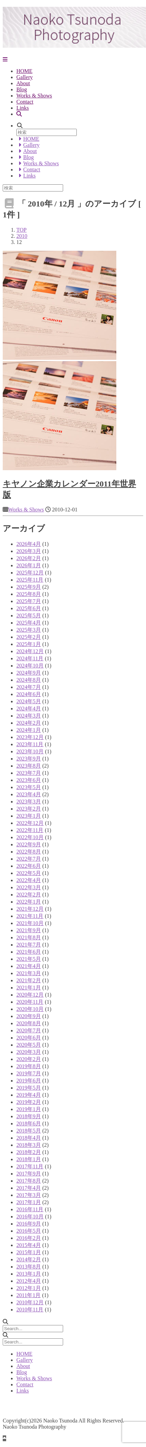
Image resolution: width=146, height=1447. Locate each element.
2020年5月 (28, 1045)
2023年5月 (28, 787)
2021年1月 (28, 987)
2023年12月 (30, 737)
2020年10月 (30, 1009)
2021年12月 (30, 909)
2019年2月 (28, 1102)
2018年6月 (28, 1123)
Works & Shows (34, 95)
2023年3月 (28, 801)
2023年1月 (28, 816)
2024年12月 (30, 651)
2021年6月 (28, 952)
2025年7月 (28, 601)
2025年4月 (28, 623)
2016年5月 (28, 1231)
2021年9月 (28, 930)
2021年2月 (28, 980)
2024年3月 (28, 716)
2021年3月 (28, 973)
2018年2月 (28, 1152)
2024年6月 (28, 694)
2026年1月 (28, 565)
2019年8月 (28, 1066)
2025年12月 (30, 572)
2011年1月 (28, 1295)
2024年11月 (29, 658)
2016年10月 (30, 1216)
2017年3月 (28, 1195)
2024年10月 (30, 665)
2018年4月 (28, 1138)
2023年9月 (28, 758)
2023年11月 (29, 744)
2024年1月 (28, 730)
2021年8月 (28, 937)
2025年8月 (28, 594)
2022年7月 (28, 859)
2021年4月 (28, 966)
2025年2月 (28, 637)
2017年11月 (29, 1166)
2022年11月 (29, 830)
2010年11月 (29, 1309)
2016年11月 (29, 1209)
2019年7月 (28, 1073)
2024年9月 (28, 673)
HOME (24, 71)
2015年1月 (28, 1252)
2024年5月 (28, 701)
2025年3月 (28, 630)
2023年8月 (28, 766)
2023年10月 (30, 751)
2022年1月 (28, 902)
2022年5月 (28, 873)
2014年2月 (28, 1259)
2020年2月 (28, 1059)
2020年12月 (30, 995)
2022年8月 (28, 852)
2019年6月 (28, 1080)
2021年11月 (29, 916)
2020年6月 (28, 1038)
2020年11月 (29, 1002)
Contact (24, 102)
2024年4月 (28, 708)
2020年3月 (28, 1052)
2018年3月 (28, 1145)
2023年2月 (28, 809)
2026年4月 (28, 544)
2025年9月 (28, 587)
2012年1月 (28, 1288)
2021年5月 (28, 959)
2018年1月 (28, 1159)
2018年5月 (28, 1131)
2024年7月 (28, 687)
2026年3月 (28, 551)
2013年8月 (28, 1266)
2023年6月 (28, 780)
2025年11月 (29, 580)
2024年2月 (28, 723)
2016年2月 (28, 1238)
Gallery (24, 77)
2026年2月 (28, 558)
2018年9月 (28, 1116)
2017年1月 (28, 1202)
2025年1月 (28, 644)
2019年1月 (28, 1109)
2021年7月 (28, 945)
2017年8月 (28, 1181)
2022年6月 (28, 866)
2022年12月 (30, 823)
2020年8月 (28, 1023)
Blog (21, 89)
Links (22, 108)
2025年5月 (28, 615)
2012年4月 (28, 1281)
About (23, 83)
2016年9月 (28, 1224)
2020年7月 (28, 1030)
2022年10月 (30, 837)
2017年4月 (28, 1188)
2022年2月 (28, 894)
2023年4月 (28, 794)
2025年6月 (28, 608)
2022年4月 (28, 880)
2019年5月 (28, 1088)
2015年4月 (28, 1245)
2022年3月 (28, 887)
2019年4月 (28, 1095)
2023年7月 (28, 773)
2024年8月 (28, 680)
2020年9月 (28, 1016)
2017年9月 (28, 1173)
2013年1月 (28, 1274)
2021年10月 (30, 923)
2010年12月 (30, 1302)
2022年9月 (28, 844)
